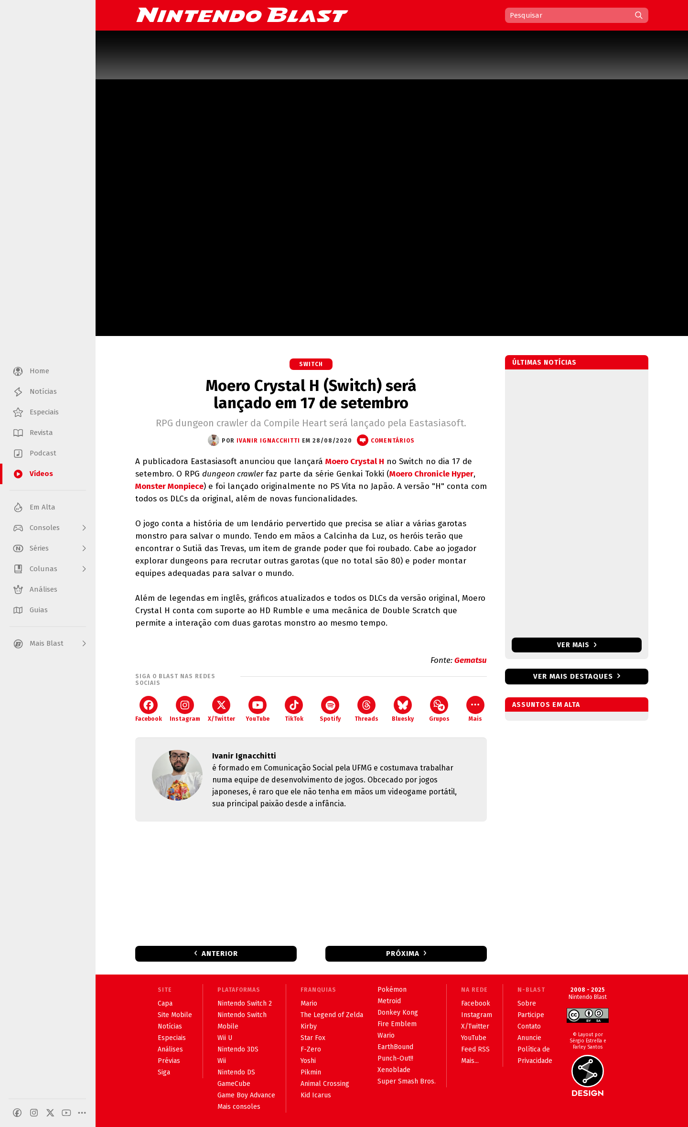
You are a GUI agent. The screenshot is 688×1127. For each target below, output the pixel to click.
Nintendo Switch (242, 1015)
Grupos (439, 709)
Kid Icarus (316, 1095)
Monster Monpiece (169, 486)
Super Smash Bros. (406, 1081)
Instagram (185, 709)
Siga (164, 1072)
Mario (309, 1003)
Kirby (309, 1026)
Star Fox (313, 1038)
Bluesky (403, 709)
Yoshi (308, 1061)
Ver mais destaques (573, 676)
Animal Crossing (325, 1084)
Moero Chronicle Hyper (431, 474)
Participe (530, 1015)
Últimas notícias (544, 362)
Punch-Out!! (395, 1058)
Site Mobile (175, 1015)
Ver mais (577, 645)
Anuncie (529, 1038)
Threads (366, 709)
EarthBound (395, 1047)
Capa (165, 1003)
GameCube (233, 1084)
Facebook (148, 709)
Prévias (169, 1061)
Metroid (389, 1001)
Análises (170, 1049)
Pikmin (311, 1072)
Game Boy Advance (246, 1095)
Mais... (470, 1061)
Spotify (330, 709)
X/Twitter (221, 709)
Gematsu (470, 660)
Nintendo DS (236, 1072)
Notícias (170, 1026)
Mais (475, 709)
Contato (529, 1026)
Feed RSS (475, 1049)
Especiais (172, 1038)
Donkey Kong (397, 1012)
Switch (311, 364)
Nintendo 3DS (237, 1049)
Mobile (227, 1026)
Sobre (526, 1003)
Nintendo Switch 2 (244, 1003)
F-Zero (311, 1049)
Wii (221, 1061)
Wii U (224, 1038)
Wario (386, 1035)
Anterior (220, 953)
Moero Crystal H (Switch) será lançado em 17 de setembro (311, 394)
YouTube (257, 709)
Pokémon (392, 990)
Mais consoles (238, 1107)
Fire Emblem (397, 1024)
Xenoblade (393, 1070)
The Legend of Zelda (332, 1015)
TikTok (294, 709)
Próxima (402, 953)
